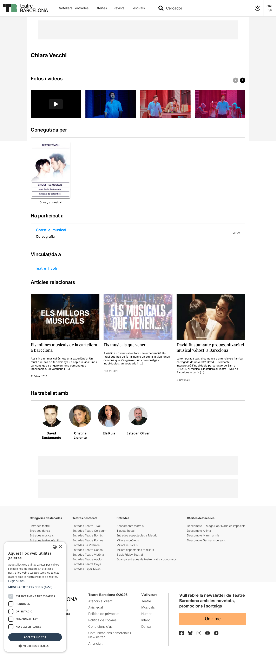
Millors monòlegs (128, 540)
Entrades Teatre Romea (87, 540)
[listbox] (55, 547)
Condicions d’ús (100, 626)
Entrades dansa (40, 530)
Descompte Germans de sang (206, 540)
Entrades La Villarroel (86, 545)
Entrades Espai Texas (86, 569)
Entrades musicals (42, 535)
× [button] (60, 546)
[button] (242, 80)
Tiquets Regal (125, 530)
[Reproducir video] (56, 104)
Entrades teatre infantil (44, 540)
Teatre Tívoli (46, 268)
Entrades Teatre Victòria (88, 554)
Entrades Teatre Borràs (87, 535)
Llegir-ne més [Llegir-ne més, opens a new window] (16, 581)
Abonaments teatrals (130, 526)
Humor (146, 614)
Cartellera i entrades (73, 8)
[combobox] (205, 8)
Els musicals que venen (125, 344)
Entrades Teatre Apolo (86, 559)
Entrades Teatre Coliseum (89, 530)
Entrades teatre (40, 526)
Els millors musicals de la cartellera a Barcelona (64, 347)
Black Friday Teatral (130, 554)
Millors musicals (127, 545)
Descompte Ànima (199, 530)
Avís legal (95, 607)
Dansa (146, 626)
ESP (269, 10)
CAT (270, 6)
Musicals (148, 607)
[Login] (257, 8)
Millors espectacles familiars (135, 550)
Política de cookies (102, 620)
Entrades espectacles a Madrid (137, 535)
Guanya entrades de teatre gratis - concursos (147, 559)
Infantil (146, 620)
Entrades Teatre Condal (87, 550)
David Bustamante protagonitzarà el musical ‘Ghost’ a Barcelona (210, 347)
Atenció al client (100, 601)
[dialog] (35, 597)
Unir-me (213, 618)
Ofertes (101, 8)
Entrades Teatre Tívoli (86, 526)
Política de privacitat (103, 614)
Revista (119, 8)
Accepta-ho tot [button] (35, 637)
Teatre (146, 601)
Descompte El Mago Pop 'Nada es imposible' (216, 526)
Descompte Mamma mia (203, 535)
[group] (56, 104)
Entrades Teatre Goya (86, 564)
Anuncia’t (95, 643)
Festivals (138, 8)
